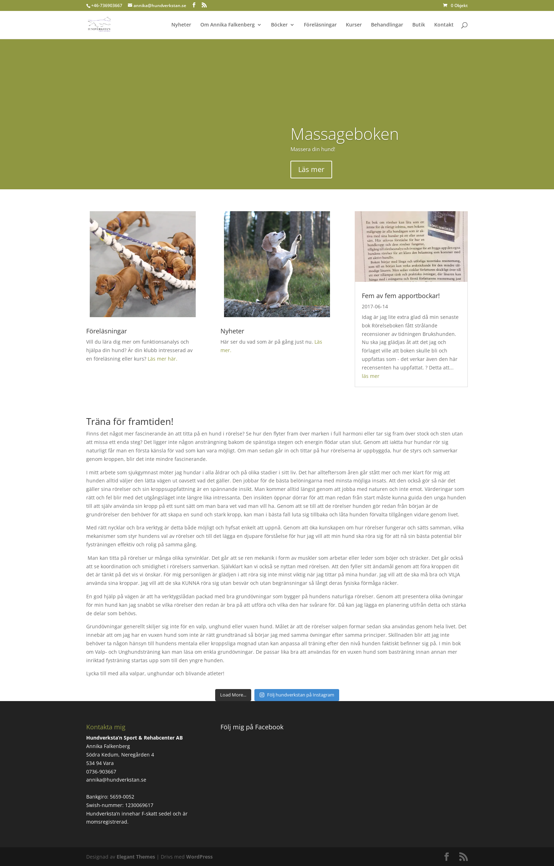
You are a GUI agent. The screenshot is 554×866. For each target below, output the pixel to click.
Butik (418, 25)
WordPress (199, 856)
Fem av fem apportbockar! (401, 295)
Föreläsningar (320, 25)
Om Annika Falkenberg (227, 25)
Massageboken (344, 133)
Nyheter (181, 25)
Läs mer (311, 169)
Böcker (279, 25)
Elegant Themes (136, 856)
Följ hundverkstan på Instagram (296, 695)
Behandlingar (387, 25)
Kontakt (444, 25)
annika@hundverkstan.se (116, 779)
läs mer (370, 376)
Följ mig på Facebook (251, 727)
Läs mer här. (162, 358)
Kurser (354, 25)
